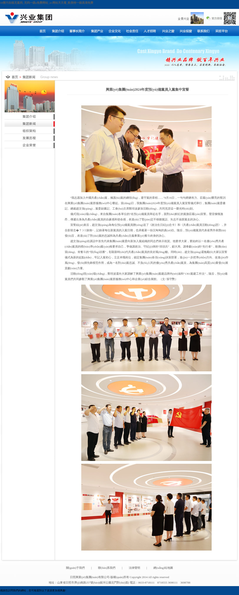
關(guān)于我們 (75, 567)
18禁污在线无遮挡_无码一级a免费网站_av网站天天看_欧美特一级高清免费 (46, 2)
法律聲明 (134, 567)
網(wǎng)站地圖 (163, 567)
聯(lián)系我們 (106, 567)
